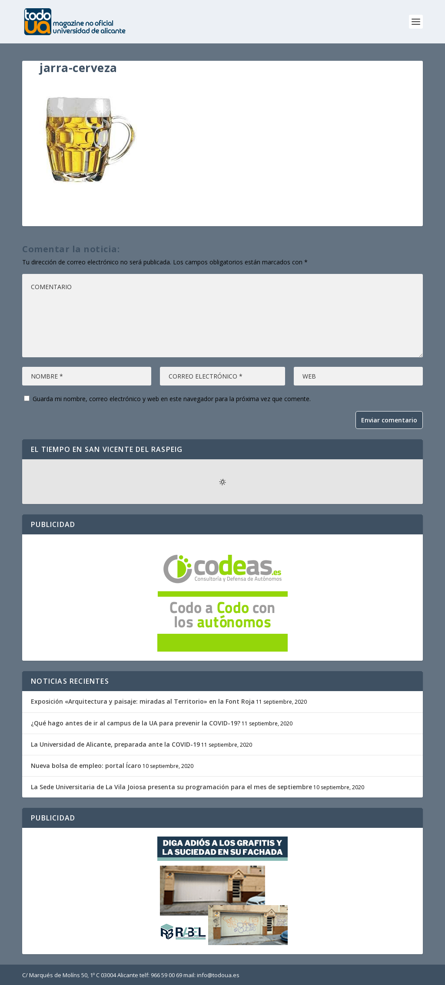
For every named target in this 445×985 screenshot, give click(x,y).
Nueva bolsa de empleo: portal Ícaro (86, 765)
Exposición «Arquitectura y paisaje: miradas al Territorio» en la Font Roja (143, 701)
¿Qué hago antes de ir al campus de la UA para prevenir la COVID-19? (135, 723)
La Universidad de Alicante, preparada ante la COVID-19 (115, 744)
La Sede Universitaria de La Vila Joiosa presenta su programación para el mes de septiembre (171, 787)
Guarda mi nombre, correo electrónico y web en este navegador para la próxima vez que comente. (172, 399)
